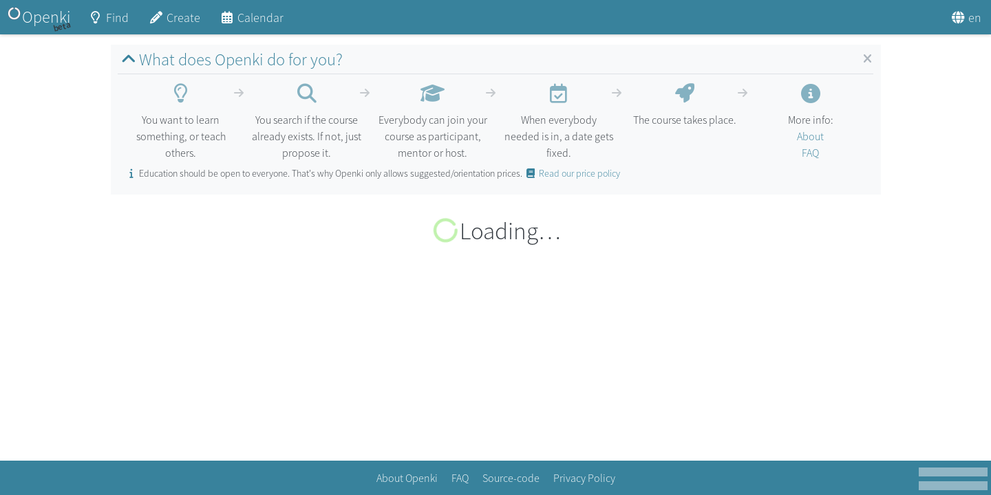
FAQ (810, 153)
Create (174, 22)
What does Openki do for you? (230, 59)
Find (108, 22)
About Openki (407, 478)
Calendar (252, 22)
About (810, 136)
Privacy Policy (584, 478)
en (966, 17)
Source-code (511, 478)
